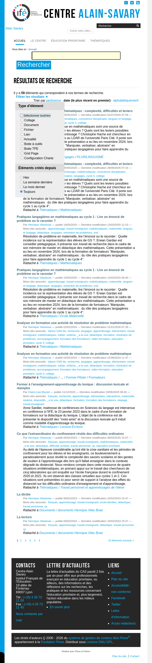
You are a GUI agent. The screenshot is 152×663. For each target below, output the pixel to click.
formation (66, 175)
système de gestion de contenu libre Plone (99, 638)
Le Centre (38, 40)
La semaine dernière (37, 182)
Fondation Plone (52, 642)
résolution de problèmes (77, 232)
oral (96, 232)
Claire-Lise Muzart (39, 392)
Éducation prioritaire (68, 40)
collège (82, 122)
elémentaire (119, 331)
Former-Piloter (76, 377)
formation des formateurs (75, 338)
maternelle (115, 228)
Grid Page (31, 153)
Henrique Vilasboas (39, 224)
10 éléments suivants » (121, 540)
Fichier (29, 129)
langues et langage (119, 118)
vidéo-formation (100, 338)
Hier (26, 177)
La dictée (23, 494)
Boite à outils (33, 144)
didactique (43, 232)
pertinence (53, 100)
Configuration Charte (38, 158)
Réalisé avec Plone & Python (76, 651)
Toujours (29, 191)
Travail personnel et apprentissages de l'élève (92, 487)
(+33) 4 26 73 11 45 (29, 606)
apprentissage (67, 171)
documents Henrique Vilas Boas (80, 510)
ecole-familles (108, 502)
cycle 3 (72, 122)
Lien (27, 134)
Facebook (118, 598)
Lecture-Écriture (71, 427)
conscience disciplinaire (93, 118)
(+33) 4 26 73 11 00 (29, 599)
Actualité (30, 139)
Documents (47, 510)
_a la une (82, 334)
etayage (122, 400)
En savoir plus (60, 607)
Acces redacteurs (123, 623)
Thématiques (100, 40)
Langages (67, 157)
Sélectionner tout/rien (37, 115)
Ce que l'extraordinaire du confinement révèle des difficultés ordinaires (70, 433)
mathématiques (68, 118)
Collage (29, 120)
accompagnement (48, 338)
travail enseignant (77, 228)
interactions (113, 396)
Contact (134, 656)
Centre (92, 13)
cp (93, 445)
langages (79, 175)
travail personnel (81, 445)
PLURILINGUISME (90, 157)
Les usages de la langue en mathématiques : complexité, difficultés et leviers (75, 111)
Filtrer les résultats (30, 96)
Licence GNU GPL (99, 642)
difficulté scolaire (59, 445)
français (53, 396)
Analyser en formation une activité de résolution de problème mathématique (74, 323)
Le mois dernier (34, 187)
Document (31, 125)
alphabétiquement (125, 100)
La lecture (24, 517)
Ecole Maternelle (72, 316)
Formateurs (97, 377)
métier (61, 334)
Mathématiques (71, 210)
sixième (71, 334)
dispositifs (40, 400)
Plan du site (119, 579)
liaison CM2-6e (57, 331)
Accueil (20, 40)
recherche (73, 331)
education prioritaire (108, 445)
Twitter (116, 604)
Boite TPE (31, 148)
